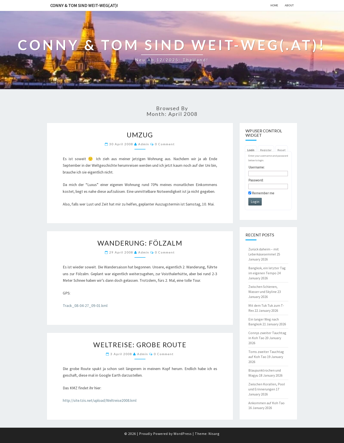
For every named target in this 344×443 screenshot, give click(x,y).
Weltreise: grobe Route (139, 345)
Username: (256, 167)
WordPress (183, 433)
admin (143, 144)
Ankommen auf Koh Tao (266, 403)
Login (250, 150)
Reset (281, 150)
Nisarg (214, 433)
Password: (255, 180)
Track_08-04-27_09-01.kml (85, 305)
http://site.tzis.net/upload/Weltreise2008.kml (99, 400)
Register (266, 150)
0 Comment (165, 144)
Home (274, 5)
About (289, 5)
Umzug (140, 135)
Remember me (261, 193)
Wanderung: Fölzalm (139, 243)
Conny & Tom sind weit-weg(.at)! (84, 5)
